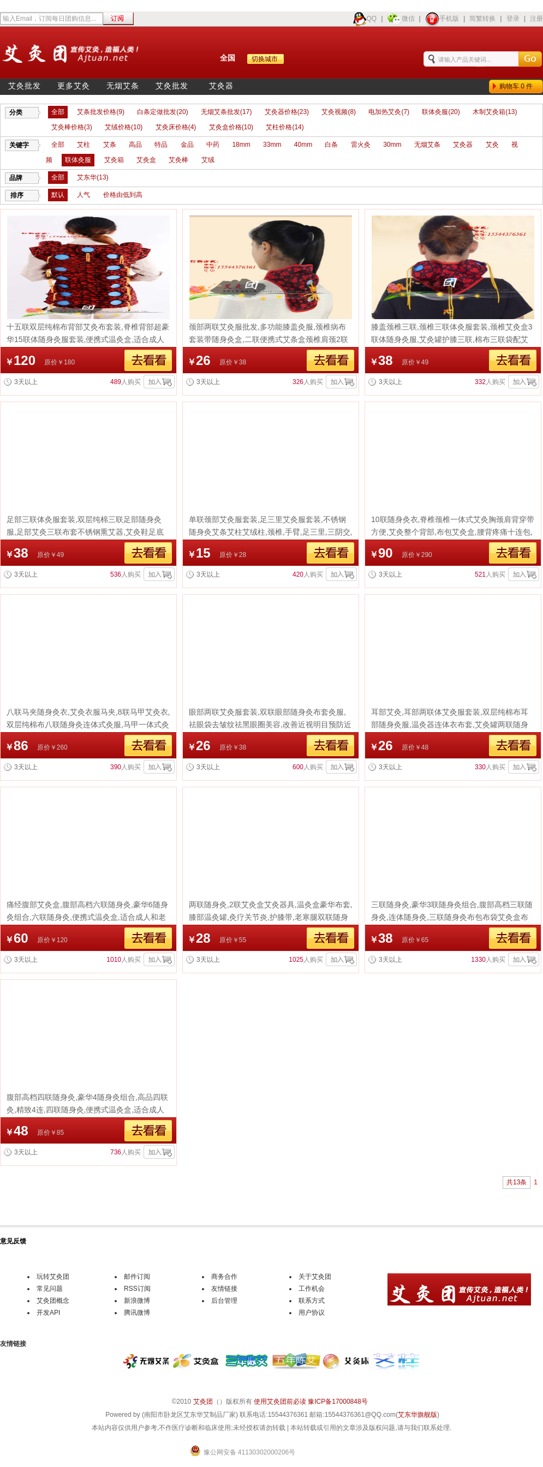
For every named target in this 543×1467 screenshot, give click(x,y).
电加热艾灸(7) (388, 112)
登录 (513, 18)
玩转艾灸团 (53, 1276)
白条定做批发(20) (162, 112)
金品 (187, 144)
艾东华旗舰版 (417, 1414)
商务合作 (224, 1276)
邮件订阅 (137, 1276)
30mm (392, 144)
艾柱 (83, 144)
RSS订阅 (137, 1288)
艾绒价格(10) (123, 127)
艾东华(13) (92, 177)
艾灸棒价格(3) (71, 127)
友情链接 (224, 1288)
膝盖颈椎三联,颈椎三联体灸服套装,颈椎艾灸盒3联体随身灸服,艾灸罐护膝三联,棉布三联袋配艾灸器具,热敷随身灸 (452, 339)
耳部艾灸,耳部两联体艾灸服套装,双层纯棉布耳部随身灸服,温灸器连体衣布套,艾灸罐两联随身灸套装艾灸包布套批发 (449, 724)
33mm (272, 144)
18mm (241, 144)
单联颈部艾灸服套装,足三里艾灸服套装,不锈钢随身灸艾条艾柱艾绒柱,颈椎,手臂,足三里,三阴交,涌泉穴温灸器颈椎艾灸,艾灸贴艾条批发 (270, 532)
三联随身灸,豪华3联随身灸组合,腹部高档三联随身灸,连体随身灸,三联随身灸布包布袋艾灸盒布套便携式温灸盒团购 (452, 917)
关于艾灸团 (315, 1276)
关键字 (19, 145)
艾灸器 (221, 86)
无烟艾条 (122, 86)
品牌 (15, 178)
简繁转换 (482, 18)
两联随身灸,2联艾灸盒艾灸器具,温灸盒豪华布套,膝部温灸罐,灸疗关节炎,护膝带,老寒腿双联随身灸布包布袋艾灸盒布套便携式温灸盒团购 (270, 917)
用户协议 (312, 1312)
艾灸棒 (178, 160)
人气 (83, 195)
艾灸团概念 (53, 1300)
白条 (331, 144)
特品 (161, 144)
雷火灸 (361, 144)
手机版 (442, 18)
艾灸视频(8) (338, 112)
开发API (48, 1312)
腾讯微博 (137, 1312)
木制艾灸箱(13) (495, 112)
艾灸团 (203, 1401)
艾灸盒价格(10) (231, 127)
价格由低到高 (122, 195)
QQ (365, 18)
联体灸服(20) (441, 112)
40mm (303, 144)
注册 (536, 18)
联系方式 (312, 1300)
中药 (212, 144)
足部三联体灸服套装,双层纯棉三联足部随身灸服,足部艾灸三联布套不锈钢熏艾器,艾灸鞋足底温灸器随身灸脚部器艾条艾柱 (85, 532)
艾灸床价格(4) (176, 127)
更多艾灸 (73, 86)
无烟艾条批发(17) (226, 112)
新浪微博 (137, 1300)
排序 (16, 195)
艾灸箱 (114, 160)
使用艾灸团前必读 (280, 1401)
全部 (57, 112)
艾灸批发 (24, 86)
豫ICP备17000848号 (337, 1401)
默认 (57, 195)
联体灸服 (78, 160)
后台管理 (224, 1300)
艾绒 (207, 160)
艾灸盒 (146, 160)
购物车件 (518, 86)
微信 (401, 18)
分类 (15, 112)
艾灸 (492, 144)
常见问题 (50, 1288)
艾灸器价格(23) (287, 112)
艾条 (109, 144)
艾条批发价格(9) (100, 112)
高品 (135, 144)
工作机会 (312, 1288)
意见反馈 (13, 1241)
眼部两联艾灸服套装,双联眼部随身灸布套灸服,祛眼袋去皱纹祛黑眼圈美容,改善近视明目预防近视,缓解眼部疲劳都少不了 (270, 724)
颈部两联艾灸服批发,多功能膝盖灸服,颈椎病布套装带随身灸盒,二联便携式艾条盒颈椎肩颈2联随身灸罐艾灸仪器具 (268, 339)
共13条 (516, 1182)
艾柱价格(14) (284, 127)
